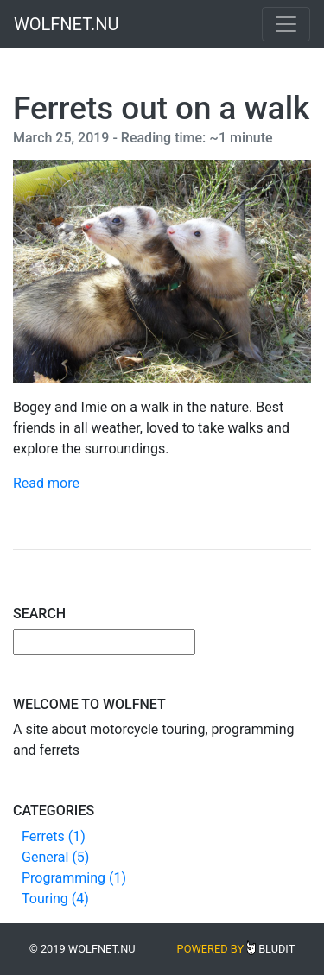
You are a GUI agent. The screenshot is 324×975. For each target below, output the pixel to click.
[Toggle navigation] (286, 24)
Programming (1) (74, 878)
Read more (46, 483)
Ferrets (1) (54, 836)
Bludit (276, 948)
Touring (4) (55, 898)
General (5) (55, 857)
